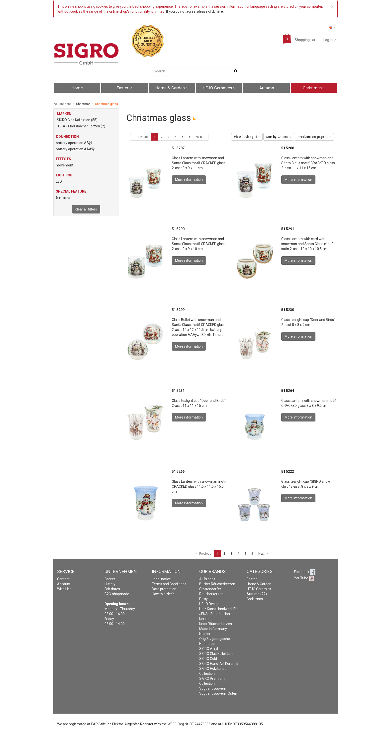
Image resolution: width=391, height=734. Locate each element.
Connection (67, 137)
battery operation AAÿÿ (74, 143)
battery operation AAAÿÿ (75, 149)
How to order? (163, 594)
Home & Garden (172, 87)
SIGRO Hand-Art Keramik (218, 664)
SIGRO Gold (208, 659)
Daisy (203, 599)
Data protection (164, 589)
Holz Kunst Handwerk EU (218, 609)
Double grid (247, 137)
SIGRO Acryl (208, 649)
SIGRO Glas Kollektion (216, 654)
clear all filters (86, 209)
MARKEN (64, 114)
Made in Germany (213, 629)
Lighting (64, 175)
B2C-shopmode (116, 594)
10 (314, 137)
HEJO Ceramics (219, 87)
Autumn (266, 87)
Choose (278, 137)
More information (189, 180)
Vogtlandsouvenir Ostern (218, 693)
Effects (63, 159)
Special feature (71, 191)
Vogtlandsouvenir (213, 688)
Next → (201, 137)
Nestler (204, 634)
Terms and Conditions (169, 584)
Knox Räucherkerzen (215, 624)
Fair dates (112, 589)
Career (109, 579)
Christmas (314, 87)
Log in (329, 40)
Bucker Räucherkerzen (217, 584)
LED (59, 181)
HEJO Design (209, 604)
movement (64, 165)
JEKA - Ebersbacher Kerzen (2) (81, 126)
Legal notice (161, 579)
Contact (63, 579)
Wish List (64, 589)
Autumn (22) (257, 594)
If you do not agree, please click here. (195, 11)
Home (77, 87)
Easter (124, 87)
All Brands (207, 579)
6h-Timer (63, 198)
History (109, 584)
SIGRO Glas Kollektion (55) (77, 120)
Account (63, 584)
